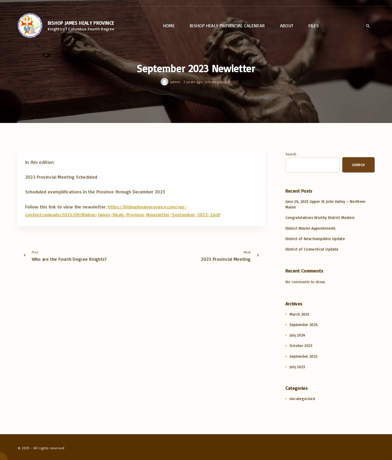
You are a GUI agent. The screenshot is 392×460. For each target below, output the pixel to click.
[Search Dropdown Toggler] (368, 26)
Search (290, 154)
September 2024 (303, 324)
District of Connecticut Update (311, 249)
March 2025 (299, 314)
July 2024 (297, 335)
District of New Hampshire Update (315, 238)
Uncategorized (217, 82)
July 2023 (297, 366)
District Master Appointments (310, 228)
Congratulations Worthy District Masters (320, 217)
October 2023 (301, 345)
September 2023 (303, 356)
